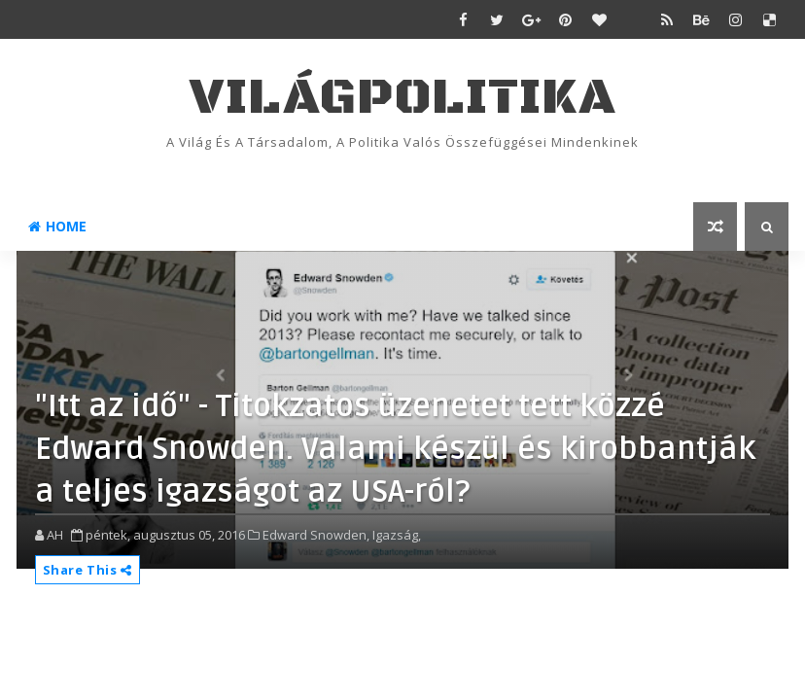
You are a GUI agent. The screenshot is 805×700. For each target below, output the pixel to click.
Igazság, (396, 534)
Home (57, 226)
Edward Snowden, (315, 534)
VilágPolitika (403, 97)
